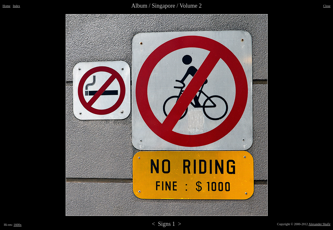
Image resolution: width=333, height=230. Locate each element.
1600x (17, 224)
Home (6, 6)
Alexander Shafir (319, 224)
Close (326, 6)
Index (16, 6)
